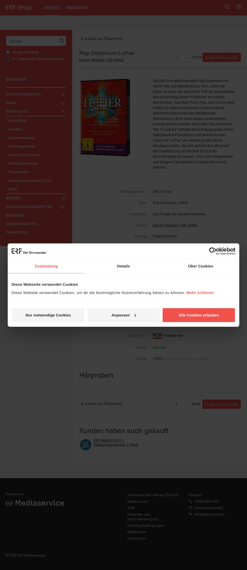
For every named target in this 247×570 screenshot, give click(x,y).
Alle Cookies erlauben (199, 315)
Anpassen (123, 315)
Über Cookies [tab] (200, 266)
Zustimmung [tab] (46, 266)
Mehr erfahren (200, 292)
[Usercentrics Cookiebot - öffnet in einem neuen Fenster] (212, 251)
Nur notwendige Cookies (48, 315)
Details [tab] (123, 266)
